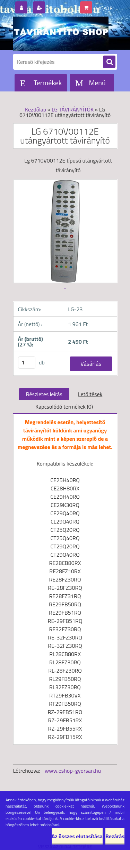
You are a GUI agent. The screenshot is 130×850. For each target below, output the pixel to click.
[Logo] (61, 34)
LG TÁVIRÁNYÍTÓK (73, 109)
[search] (109, 62)
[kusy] (26, 362)
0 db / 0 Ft (104, 8)
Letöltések (90, 394)
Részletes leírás (44, 394)
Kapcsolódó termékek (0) (64, 406)
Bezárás (114, 836)
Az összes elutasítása (77, 836)
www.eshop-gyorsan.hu (73, 770)
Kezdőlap (35, 109)
